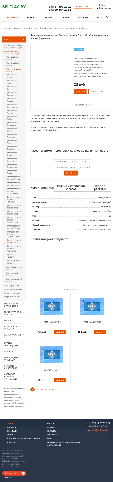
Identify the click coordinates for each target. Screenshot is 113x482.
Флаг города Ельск (12, 142)
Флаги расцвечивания (13, 289)
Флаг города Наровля (12, 256)
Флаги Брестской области (12, 58)
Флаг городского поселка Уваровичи (14, 248)
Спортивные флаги (12, 297)
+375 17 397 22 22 (59, 6)
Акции (65, 17)
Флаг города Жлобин (12, 88)
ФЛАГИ (7, 39)
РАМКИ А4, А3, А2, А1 (12, 336)
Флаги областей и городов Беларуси (11, 52)
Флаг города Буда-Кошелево (13, 148)
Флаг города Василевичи (12, 166)
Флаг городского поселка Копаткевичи (14, 191)
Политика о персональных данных (23, 439)
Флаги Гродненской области (13, 268)
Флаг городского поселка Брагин (14, 178)
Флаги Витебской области (12, 64)
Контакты (51, 431)
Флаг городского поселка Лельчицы (14, 199)
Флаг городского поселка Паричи (14, 227)
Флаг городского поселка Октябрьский (14, 220)
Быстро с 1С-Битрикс (10, 474)
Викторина (52, 435)
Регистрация (105, 8)
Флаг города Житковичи (12, 124)
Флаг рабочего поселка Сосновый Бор (13, 234)
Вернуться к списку (42, 389)
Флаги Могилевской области (13, 280)
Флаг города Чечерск (12, 160)
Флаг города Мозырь (12, 82)
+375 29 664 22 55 (59, 9)
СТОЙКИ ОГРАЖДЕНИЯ (11, 344)
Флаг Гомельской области (14, 262)
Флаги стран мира (11, 286)
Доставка (83, 17)
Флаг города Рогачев (12, 112)
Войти (102, 5)
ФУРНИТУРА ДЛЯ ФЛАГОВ (12, 313)
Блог (49, 439)
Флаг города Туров (12, 172)
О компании (12, 431)
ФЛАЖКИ (8, 351)
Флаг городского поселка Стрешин (14, 241)
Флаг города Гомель (12, 76)
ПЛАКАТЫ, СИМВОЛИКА (10, 367)
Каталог (12, 17)
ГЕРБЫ (7, 320)
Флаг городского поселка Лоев (14, 207)
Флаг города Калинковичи (12, 106)
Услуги (31, 17)
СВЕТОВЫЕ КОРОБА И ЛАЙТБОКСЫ (10, 376)
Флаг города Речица (12, 100)
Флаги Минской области (11, 274)
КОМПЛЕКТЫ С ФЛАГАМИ (11, 327)
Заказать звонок (83, 6)
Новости (11, 442)
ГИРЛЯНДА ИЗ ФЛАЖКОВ (11, 358)
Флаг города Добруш (12, 118)
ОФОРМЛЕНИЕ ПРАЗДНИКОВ (11, 305)
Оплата (49, 17)
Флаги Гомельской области (13, 70)
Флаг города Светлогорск (12, 94)
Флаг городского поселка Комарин (14, 184)
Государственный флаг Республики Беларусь (13, 46)
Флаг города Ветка (12, 154)
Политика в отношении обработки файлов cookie (63, 444)
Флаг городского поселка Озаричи (14, 213)
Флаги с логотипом (12, 293)
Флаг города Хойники (12, 130)
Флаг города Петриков (12, 136)
